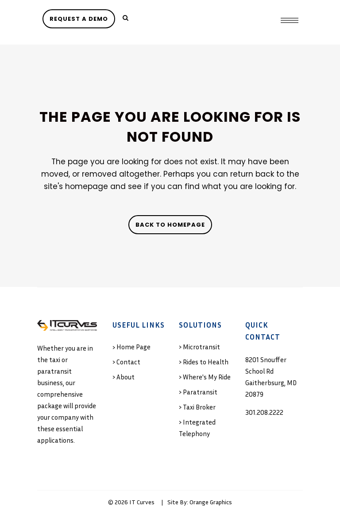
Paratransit (200, 392)
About (125, 377)
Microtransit (201, 347)
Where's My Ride (207, 377)
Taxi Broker (199, 407)
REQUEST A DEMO (79, 19)
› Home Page (131, 347)
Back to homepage (170, 224)
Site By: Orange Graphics (199, 502)
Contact (128, 362)
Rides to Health (205, 362)
